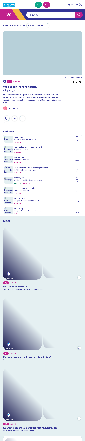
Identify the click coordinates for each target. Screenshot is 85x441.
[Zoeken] (79, 15)
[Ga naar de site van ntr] (72, 425)
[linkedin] (15, 419)
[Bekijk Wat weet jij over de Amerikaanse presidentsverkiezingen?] (42, 303)
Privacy (7, 380)
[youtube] (21, 419)
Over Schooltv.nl (12, 376)
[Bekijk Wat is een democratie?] (42, 160)
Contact (7, 369)
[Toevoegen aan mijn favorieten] (7, 119)
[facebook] (4, 419)
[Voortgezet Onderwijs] (46, 5)
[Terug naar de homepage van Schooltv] (9, 5)
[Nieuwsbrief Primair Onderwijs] (29, 399)
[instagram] (10, 419)
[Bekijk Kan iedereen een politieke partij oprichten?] (42, 208)
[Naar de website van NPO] (80, 4)
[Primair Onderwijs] (38, 5)
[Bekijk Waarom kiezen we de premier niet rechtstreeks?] (42, 256)
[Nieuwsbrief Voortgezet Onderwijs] (56, 399)
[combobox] (38, 15)
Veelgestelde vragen (14, 373)
